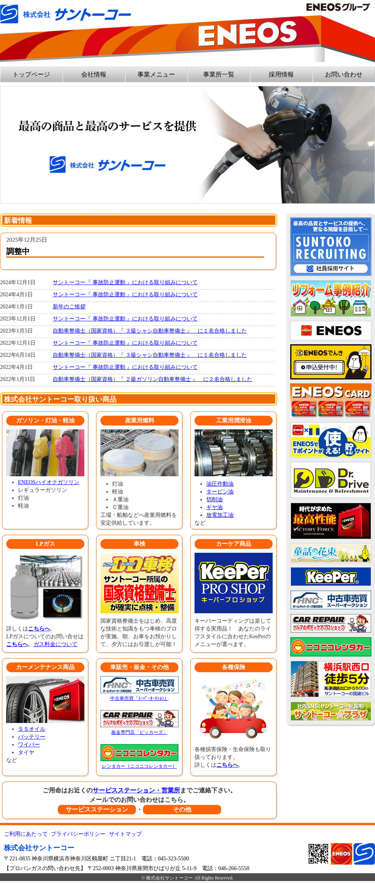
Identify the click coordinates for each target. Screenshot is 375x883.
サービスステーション (97, 809)
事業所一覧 (218, 74)
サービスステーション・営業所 (136, 790)
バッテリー (31, 737)
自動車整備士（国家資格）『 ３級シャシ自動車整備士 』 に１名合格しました (150, 331)
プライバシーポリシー (78, 834)
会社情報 (93, 74)
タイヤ (26, 752)
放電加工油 (220, 515)
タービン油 (220, 492)
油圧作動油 (220, 484)
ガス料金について (55, 644)
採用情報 (281, 74)
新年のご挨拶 (69, 307)
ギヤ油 (214, 507)
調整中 (18, 251)
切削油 (214, 499)
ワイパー (29, 745)
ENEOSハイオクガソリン (48, 482)
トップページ (31, 74)
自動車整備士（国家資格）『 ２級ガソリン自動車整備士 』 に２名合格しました (152, 379)
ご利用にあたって (26, 834)
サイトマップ (125, 834)
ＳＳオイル (31, 729)
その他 (182, 809)
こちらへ (39, 629)
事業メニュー (156, 74)
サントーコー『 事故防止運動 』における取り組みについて (125, 282)
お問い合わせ (343, 74)
